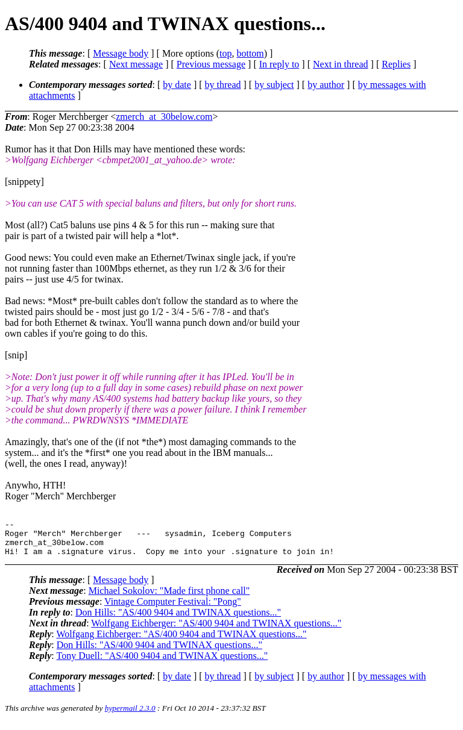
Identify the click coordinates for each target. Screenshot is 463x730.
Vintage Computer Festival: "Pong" (172, 609)
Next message (136, 64)
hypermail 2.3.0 (130, 715)
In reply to (279, 64)
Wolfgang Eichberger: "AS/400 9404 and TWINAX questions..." (216, 630)
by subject (274, 85)
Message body (120, 53)
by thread (223, 85)
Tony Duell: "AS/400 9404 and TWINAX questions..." (162, 663)
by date (177, 85)
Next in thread (340, 64)
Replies (396, 64)
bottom (249, 53)
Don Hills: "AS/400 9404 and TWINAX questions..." (178, 619)
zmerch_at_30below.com (164, 116)
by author (325, 85)
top (225, 53)
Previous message (211, 64)
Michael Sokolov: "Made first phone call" (169, 598)
